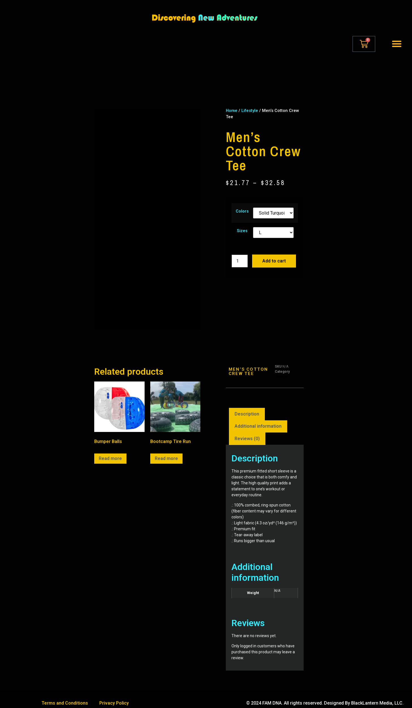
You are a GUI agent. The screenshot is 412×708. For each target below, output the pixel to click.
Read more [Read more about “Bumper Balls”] (110, 450)
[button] (396, 43)
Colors (242, 211)
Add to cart (274, 261)
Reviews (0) (247, 430)
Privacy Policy (114, 695)
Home (231, 110)
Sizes (242, 231)
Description (247, 406)
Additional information (258, 418)
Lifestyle (249, 110)
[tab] (247, 406)
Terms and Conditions (65, 695)
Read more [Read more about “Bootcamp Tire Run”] (166, 450)
